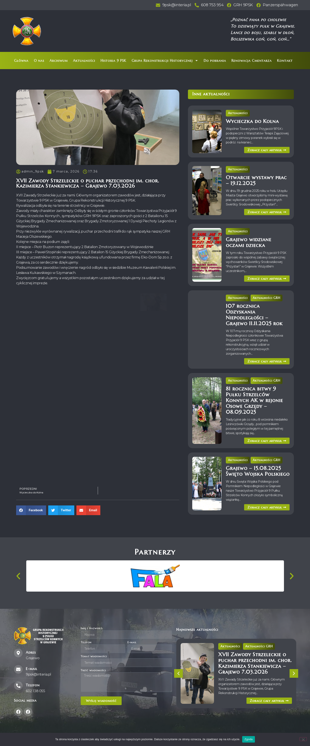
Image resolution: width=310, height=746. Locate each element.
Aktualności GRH (266, 298)
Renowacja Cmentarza (251, 60)
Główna (21, 60)
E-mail (131, 642)
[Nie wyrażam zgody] (303, 739)
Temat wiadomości (94, 656)
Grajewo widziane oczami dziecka (248, 242)
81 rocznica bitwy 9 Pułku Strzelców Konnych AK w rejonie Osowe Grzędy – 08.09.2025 (254, 400)
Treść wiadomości (93, 670)
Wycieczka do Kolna (252, 121)
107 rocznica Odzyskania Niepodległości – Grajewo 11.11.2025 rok (254, 315)
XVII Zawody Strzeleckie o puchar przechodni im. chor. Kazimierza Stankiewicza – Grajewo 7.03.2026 (255, 663)
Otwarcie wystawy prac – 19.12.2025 (256, 180)
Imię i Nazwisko (91, 628)
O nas (39, 60)
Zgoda (248, 739)
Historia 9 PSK (113, 60)
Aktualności (84, 60)
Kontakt (285, 60)
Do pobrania (215, 60)
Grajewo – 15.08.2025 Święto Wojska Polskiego (258, 471)
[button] (31, 510)
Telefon (86, 642)
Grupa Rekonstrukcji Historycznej (165, 60)
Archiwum (59, 60)
